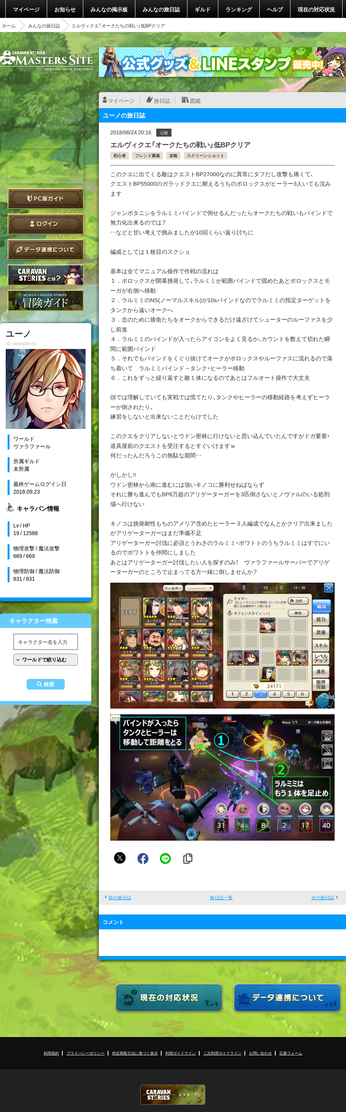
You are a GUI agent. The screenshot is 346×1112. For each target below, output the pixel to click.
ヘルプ (275, 9)
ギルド (203, 9)
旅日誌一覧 (221, 897)
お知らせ (65, 9)
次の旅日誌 (322, 897)
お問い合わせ (260, 1053)
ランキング (238, 9)
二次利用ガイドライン (222, 1053)
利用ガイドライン (180, 1053)
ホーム (9, 25)
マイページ (26, 9)
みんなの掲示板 (109, 9)
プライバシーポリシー (86, 1053)
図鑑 (195, 100)
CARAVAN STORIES (173, 1095)
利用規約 (51, 1053)
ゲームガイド (46, 300)
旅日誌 (162, 100)
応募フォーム (290, 1053)
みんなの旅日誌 (161, 9)
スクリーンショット (205, 155)
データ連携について (46, 249)
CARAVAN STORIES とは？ (46, 274)
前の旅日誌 (119, 897)
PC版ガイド (46, 198)
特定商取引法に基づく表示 (135, 1053)
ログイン (46, 223)
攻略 (173, 155)
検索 (49, 684)
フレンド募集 (147, 155)
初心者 (119, 155)
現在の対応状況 (316, 9)
